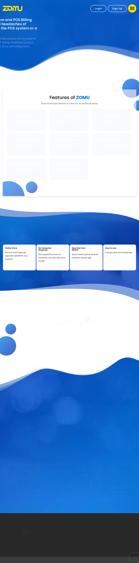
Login (98, 8)
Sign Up (117, 8)
